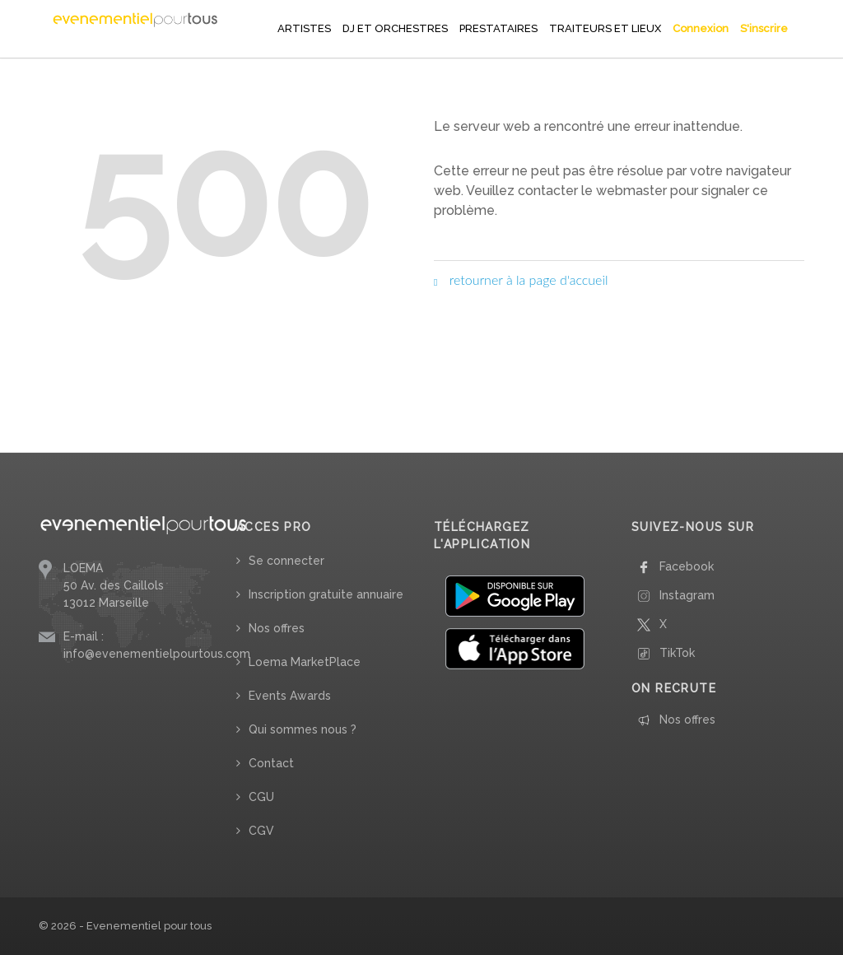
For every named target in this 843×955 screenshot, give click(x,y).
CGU (261, 797)
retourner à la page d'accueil (521, 279)
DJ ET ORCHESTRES (395, 28)
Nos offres (277, 628)
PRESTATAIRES (498, 28)
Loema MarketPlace (305, 661)
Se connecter (286, 560)
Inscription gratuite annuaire (326, 594)
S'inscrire (764, 28)
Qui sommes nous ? (302, 729)
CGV (261, 830)
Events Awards (290, 695)
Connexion (701, 28)
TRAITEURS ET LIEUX (605, 28)
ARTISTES (304, 28)
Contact (271, 763)
